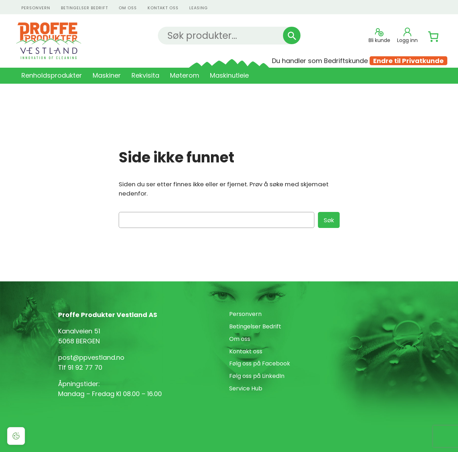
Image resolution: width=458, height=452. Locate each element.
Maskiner (107, 75)
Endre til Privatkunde (408, 60)
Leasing (198, 8)
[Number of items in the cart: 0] (433, 37)
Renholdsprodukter (51, 75)
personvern (35, 8)
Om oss (128, 8)
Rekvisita (145, 75)
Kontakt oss (245, 351)
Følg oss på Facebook (259, 363)
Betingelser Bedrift (84, 8)
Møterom (184, 75)
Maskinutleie (229, 75)
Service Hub (245, 388)
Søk (329, 220)
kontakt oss (163, 8)
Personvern (245, 314)
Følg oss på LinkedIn (256, 376)
